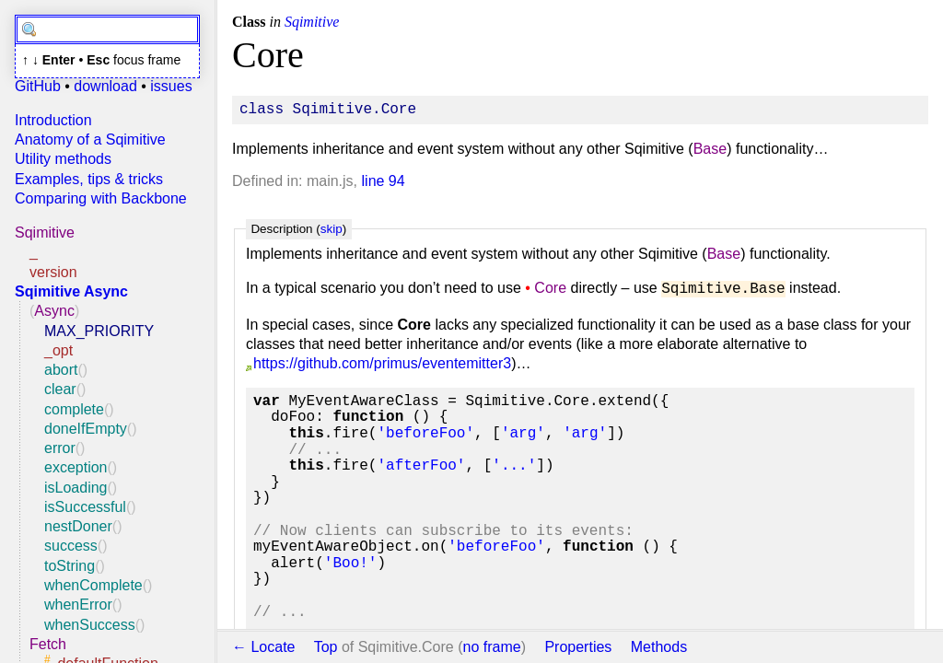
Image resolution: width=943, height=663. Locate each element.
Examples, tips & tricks (89, 179)
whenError (78, 604)
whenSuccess (89, 625)
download (105, 86)
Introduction (53, 120)
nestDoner (78, 526)
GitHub (38, 86)
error (60, 448)
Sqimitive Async (71, 291)
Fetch (47, 644)
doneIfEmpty (85, 428)
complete (74, 409)
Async (54, 311)
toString (69, 566)
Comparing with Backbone (101, 198)
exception (76, 467)
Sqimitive (45, 232)
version (53, 272)
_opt (58, 350)
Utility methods (63, 159)
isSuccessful (85, 507)
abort (60, 370)
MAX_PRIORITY (99, 331)
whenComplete (93, 585)
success (71, 545)
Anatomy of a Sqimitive (90, 139)
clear (60, 389)
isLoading (76, 487)
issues (171, 86)
